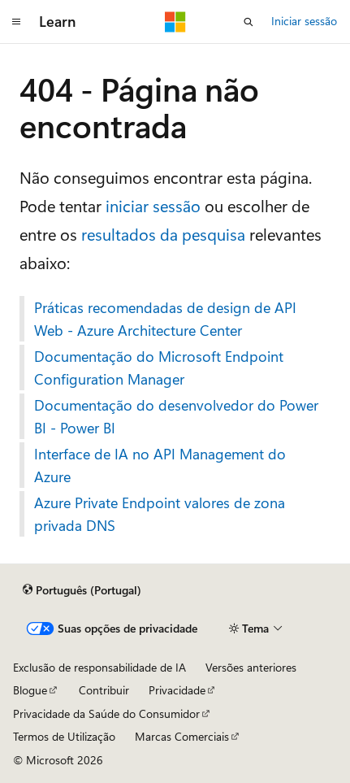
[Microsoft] (175, 22)
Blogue (30, 690)
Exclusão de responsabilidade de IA (99, 667)
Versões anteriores (250, 667)
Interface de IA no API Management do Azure (160, 465)
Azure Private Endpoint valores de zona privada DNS (159, 514)
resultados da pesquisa (163, 234)
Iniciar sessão (304, 20)
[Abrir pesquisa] (248, 22)
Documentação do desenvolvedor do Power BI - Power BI (176, 416)
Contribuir (104, 690)
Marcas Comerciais (182, 736)
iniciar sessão (153, 205)
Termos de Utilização (64, 736)
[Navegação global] (16, 22)
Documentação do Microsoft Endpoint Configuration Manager (158, 367)
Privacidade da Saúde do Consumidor (106, 713)
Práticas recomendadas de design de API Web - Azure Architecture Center (165, 319)
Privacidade (177, 690)
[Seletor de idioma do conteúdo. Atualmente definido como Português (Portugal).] (82, 590)
